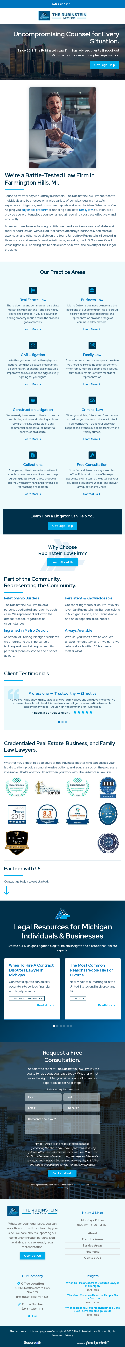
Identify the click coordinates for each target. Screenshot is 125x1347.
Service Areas (93, 1245)
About (92, 1233)
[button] (59, 722)
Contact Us (32, 1256)
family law (86, 210)
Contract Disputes (27, 998)
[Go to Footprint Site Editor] (92, 1343)
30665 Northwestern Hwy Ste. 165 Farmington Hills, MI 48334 (32, 1292)
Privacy (69, 1335)
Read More (44, 1005)
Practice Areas (92, 1239)
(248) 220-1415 (32, 1309)
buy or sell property (34, 210)
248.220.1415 (60, 4)
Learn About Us (62, 562)
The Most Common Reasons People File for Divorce (91, 970)
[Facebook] (32, 1316)
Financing (92, 1251)
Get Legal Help (104, 65)
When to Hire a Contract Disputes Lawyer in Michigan (31, 970)
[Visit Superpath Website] (32, 1343)
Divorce (78, 998)
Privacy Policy (79, 1184)
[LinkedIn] (36, 1316)
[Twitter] (29, 1316)
